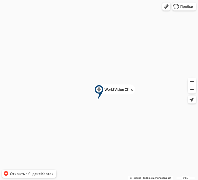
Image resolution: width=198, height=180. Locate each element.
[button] (166, 6)
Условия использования (157, 177)
